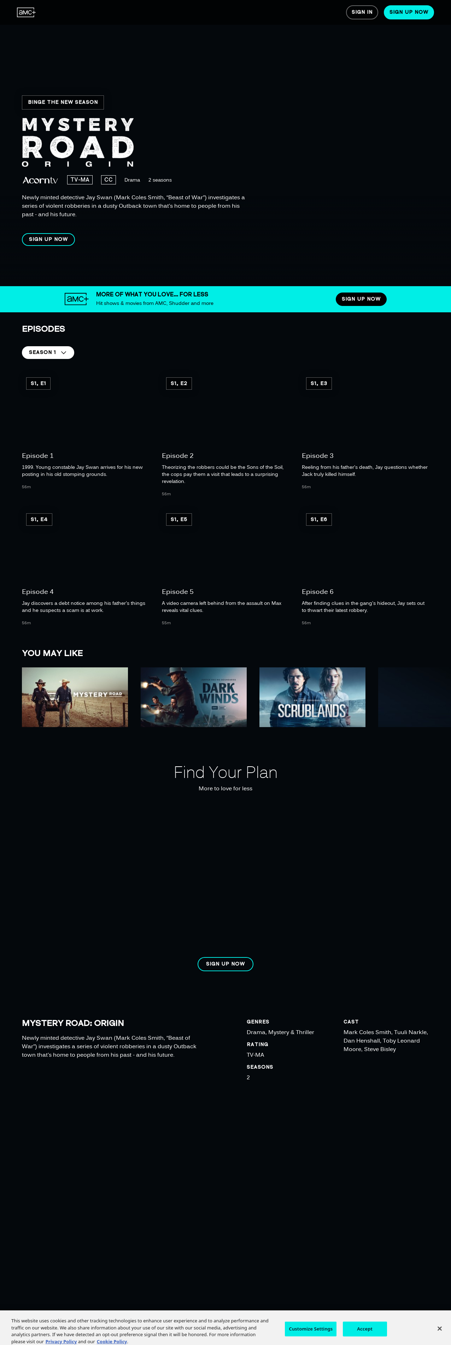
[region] (228, 143)
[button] (48, 239)
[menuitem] (26, 12)
